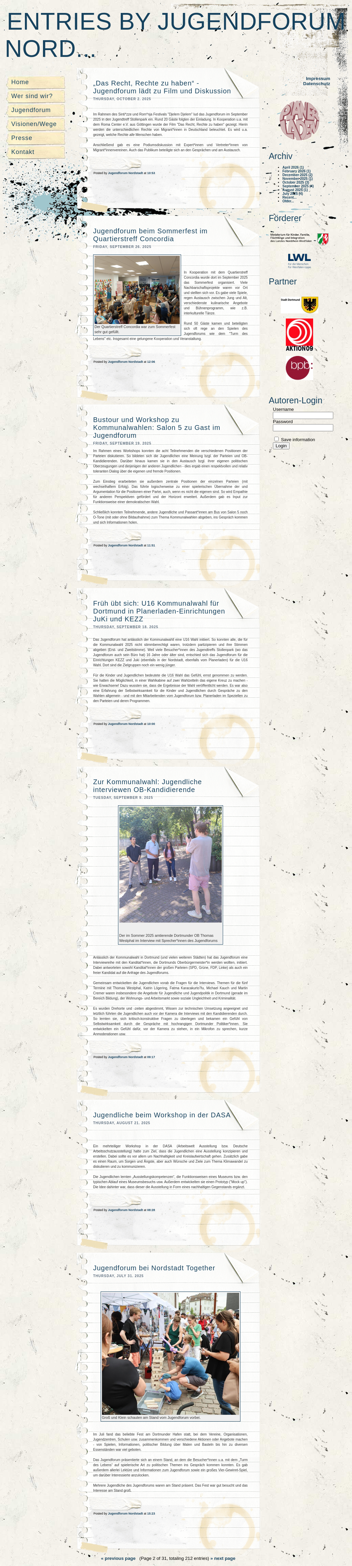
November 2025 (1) (297, 179)
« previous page (118, 1558)
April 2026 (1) (293, 167)
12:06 (151, 361)
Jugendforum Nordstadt (126, 173)
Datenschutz (316, 83)
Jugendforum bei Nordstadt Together (154, 1268)
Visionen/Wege (34, 124)
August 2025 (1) (295, 190)
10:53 (151, 173)
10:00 (151, 724)
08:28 (151, 1210)
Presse (21, 138)
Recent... (289, 197)
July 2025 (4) (292, 194)
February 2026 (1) (296, 171)
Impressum (318, 78)
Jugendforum (31, 110)
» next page (222, 1558)
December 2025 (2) (297, 175)
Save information (297, 439)
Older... (288, 201)
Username (283, 409)
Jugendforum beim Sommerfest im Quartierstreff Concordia (150, 235)
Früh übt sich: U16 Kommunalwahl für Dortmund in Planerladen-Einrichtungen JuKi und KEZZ (159, 611)
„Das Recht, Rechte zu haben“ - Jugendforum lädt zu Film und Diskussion (162, 87)
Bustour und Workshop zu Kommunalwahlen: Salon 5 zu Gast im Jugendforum (156, 427)
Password (283, 421)
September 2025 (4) (298, 186)
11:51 (151, 545)
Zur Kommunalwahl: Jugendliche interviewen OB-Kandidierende (147, 785)
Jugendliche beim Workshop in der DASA (162, 1115)
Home (20, 82)
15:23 (151, 1513)
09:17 (151, 1057)
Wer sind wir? (32, 96)
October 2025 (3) (295, 182)
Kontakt (22, 152)
